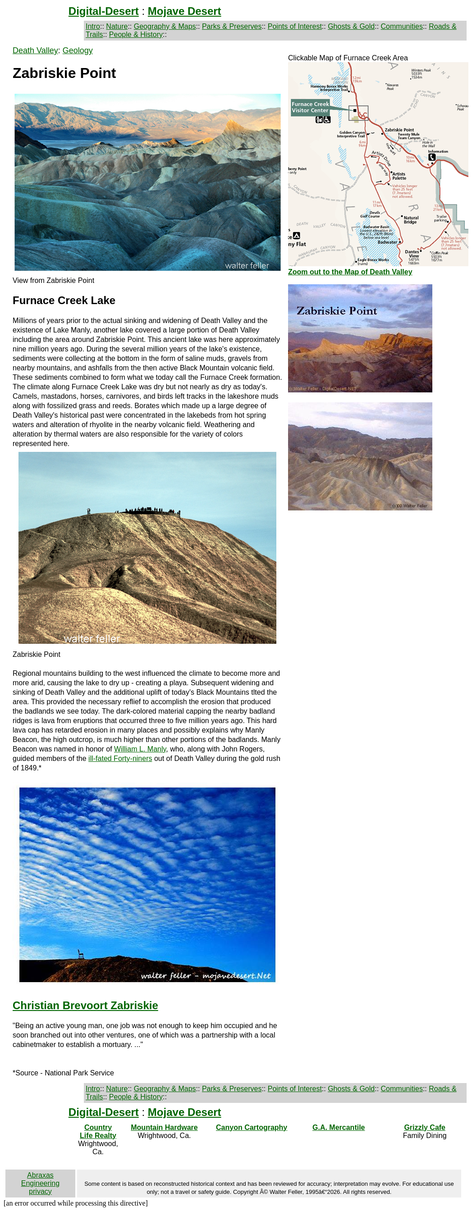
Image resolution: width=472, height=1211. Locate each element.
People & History (136, 34)
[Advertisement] (378, 583)
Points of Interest (295, 26)
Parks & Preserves (231, 26)
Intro (93, 26)
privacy (40, 1191)
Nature (117, 26)
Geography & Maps (165, 26)
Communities (402, 26)
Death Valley (35, 50)
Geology (78, 50)
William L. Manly (140, 749)
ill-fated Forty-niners (120, 758)
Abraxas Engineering (40, 1179)
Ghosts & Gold (351, 26)
